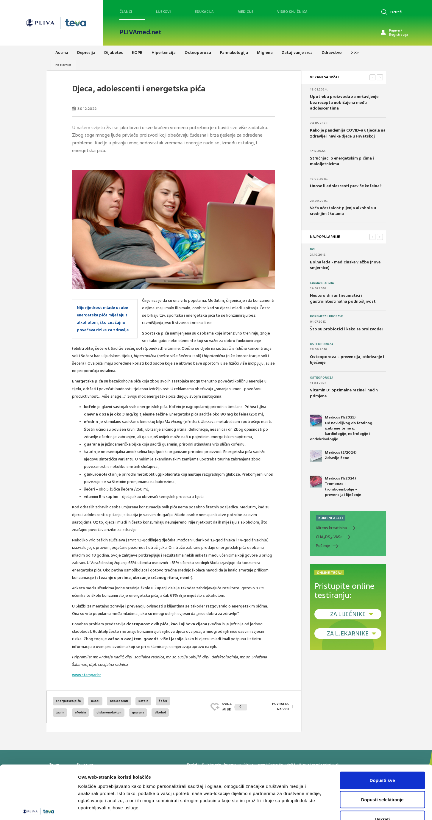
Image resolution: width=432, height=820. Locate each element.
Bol (313, 249)
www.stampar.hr (86, 674)
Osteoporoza (321, 344)
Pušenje (323, 545)
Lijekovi (163, 12)
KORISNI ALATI (330, 518)
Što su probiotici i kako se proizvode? (346, 329)
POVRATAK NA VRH (280, 706)
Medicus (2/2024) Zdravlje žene (333, 456)
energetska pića (68, 701)
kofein (143, 701)
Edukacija (204, 12)
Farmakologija (322, 283)
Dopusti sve (382, 741)
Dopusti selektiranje (382, 761)
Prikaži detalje (308, 808)
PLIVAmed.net (140, 32)
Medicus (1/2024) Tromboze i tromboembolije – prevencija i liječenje (335, 486)
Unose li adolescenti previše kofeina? (346, 185)
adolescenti (119, 701)
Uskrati (382, 780)
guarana (138, 712)
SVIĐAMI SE (234, 706)
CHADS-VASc (329, 537)
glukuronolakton (108, 712)
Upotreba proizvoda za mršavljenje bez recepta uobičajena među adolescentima (344, 102)
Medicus (245, 12)
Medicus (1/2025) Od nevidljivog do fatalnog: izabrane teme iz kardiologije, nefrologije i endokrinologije (341, 428)
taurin (60, 712)
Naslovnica (63, 65)
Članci (125, 12)
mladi (95, 701)
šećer (163, 701)
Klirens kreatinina (331, 527)
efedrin (80, 712)
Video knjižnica (292, 12)
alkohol (160, 712)
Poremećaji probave (326, 316)
